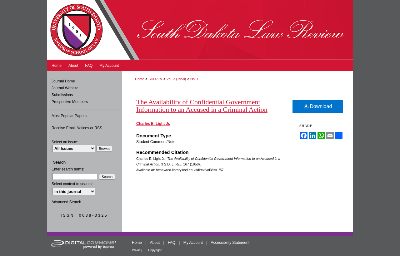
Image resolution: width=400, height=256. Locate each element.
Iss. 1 (194, 79)
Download (318, 106)
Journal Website (65, 88)
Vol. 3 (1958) (176, 79)
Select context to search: (72, 184)
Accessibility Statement (230, 242)
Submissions (62, 95)
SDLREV (155, 79)
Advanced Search (66, 202)
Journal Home (63, 81)
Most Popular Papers (69, 116)
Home (139, 79)
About (155, 242)
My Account (193, 242)
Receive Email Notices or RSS (77, 128)
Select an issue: (65, 142)
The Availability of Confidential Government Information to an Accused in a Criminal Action (202, 105)
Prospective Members (70, 102)
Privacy (137, 250)
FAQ (171, 242)
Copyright (155, 250)
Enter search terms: (68, 169)
